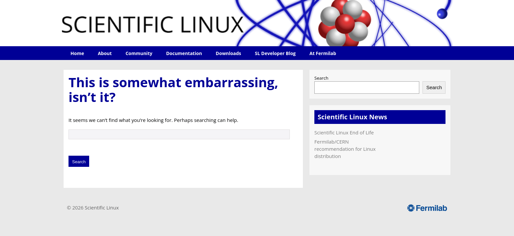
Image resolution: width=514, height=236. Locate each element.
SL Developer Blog (275, 53)
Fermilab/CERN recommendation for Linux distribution (345, 148)
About (104, 53)
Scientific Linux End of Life (344, 132)
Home (77, 53)
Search (321, 78)
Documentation (184, 53)
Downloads (228, 53)
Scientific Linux (102, 207)
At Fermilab (322, 53)
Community (139, 53)
